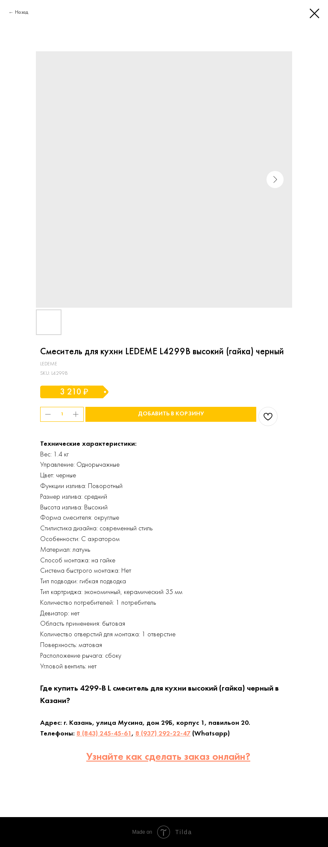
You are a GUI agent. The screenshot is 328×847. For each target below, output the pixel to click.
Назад (21, 12)
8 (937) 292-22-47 (162, 733)
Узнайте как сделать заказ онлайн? (168, 757)
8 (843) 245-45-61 (104, 733)
